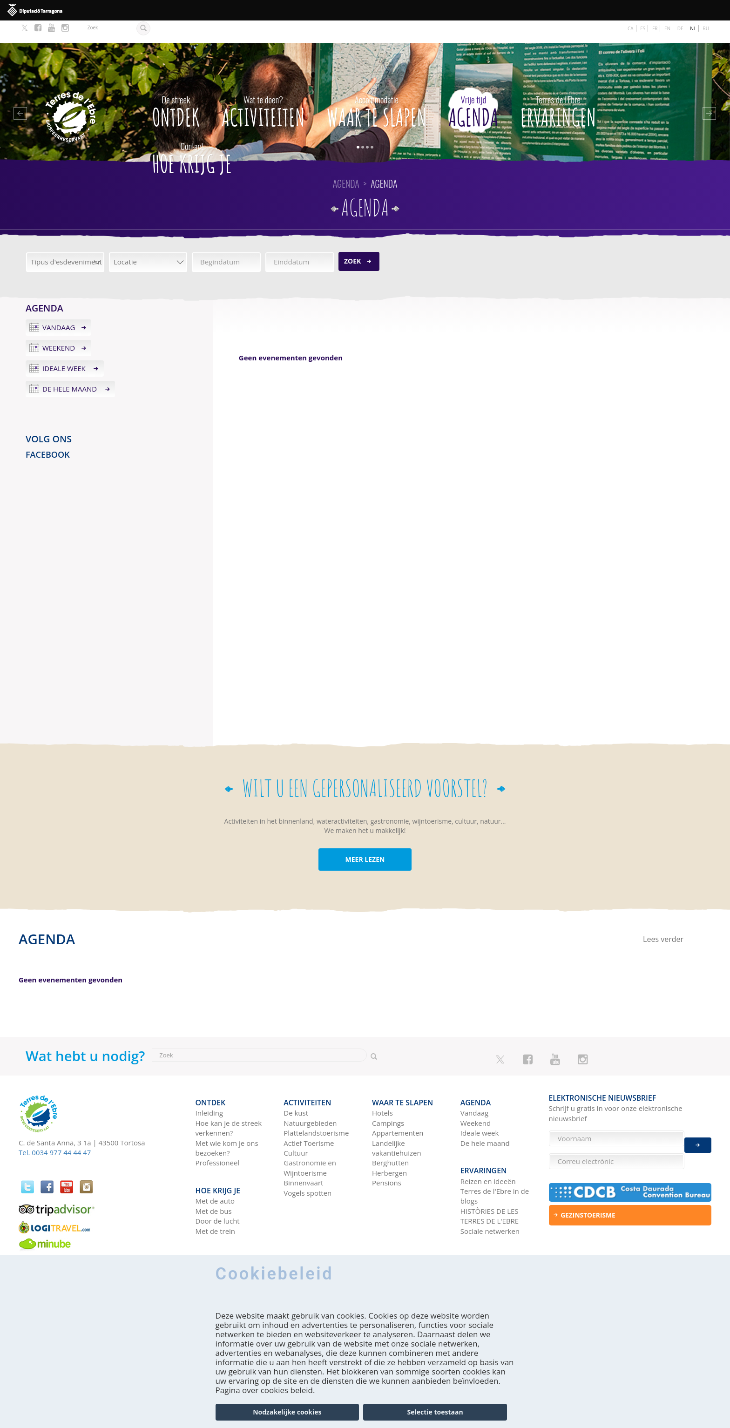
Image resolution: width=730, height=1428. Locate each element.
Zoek (352, 238)
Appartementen (398, 1105)
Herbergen (389, 1146)
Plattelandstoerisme (316, 1105)
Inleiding (209, 1085)
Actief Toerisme (309, 1116)
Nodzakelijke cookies (287, 1412)
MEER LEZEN (365, 836)
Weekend (58, 325)
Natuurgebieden (310, 1096)
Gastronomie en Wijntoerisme (310, 1140)
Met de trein (216, 1199)
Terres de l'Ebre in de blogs (494, 1164)
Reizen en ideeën (488, 1149)
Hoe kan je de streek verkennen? (229, 1100)
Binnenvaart (303, 1155)
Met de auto (215, 1169)
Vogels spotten (307, 1166)
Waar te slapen (376, 86)
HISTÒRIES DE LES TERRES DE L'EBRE (489, 1184)
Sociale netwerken (490, 1199)
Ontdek (176, 86)
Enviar (697, 1138)
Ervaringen (558, 86)
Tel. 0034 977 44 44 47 (55, 1130)
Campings (388, 1096)
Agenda (473, 86)
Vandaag (58, 305)
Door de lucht (218, 1189)
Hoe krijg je (192, 133)
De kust (296, 1085)
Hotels (382, 1085)
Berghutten (390, 1135)
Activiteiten (263, 86)
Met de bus (214, 1179)
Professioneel (218, 1135)
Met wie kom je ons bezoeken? (227, 1120)
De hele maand (70, 366)
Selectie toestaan (435, 1412)
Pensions (386, 1155)
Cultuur (296, 1125)
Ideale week (65, 346)
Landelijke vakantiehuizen (396, 1120)
